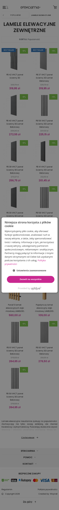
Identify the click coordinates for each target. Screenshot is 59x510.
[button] (29, 270)
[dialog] (29, 255)
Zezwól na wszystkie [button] (31, 279)
